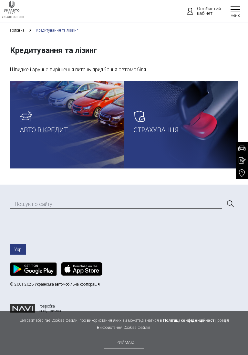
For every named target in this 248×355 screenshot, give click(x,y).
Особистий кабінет (201, 10)
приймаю (124, 342)
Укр (18, 249)
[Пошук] (230, 204)
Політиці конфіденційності (189, 320)
